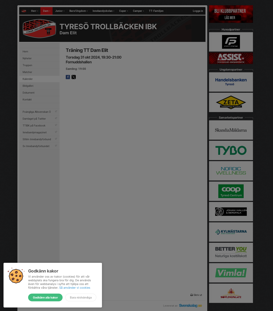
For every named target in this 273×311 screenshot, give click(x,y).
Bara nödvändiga (81, 297)
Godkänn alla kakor (45, 297)
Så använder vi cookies (74, 287)
